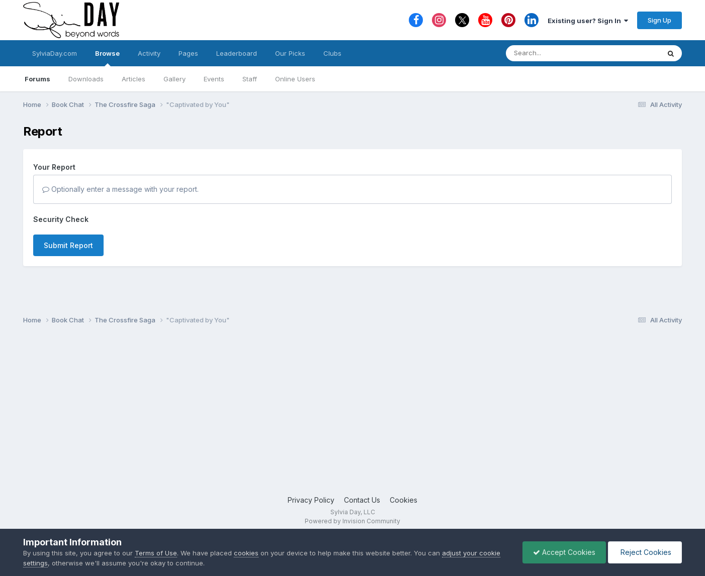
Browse (107, 57)
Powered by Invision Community (352, 521)
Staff (249, 79)
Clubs (332, 53)
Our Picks (290, 53)
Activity (149, 53)
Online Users (295, 79)
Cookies (403, 500)
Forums (37, 79)
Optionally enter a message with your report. (120, 189)
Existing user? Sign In (588, 21)
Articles (133, 79)
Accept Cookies (564, 552)
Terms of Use (156, 553)
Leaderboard (236, 53)
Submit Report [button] (68, 245)
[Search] (555, 53)
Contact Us (362, 500)
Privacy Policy (311, 500)
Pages (188, 53)
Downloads (86, 79)
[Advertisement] (352, 414)
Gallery (174, 79)
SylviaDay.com (54, 53)
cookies (246, 553)
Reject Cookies (645, 552)
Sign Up (659, 20)
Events (214, 79)
